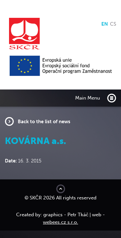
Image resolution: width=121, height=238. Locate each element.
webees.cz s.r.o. (60, 222)
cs (113, 24)
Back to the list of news (44, 122)
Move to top (60, 188)
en (104, 24)
